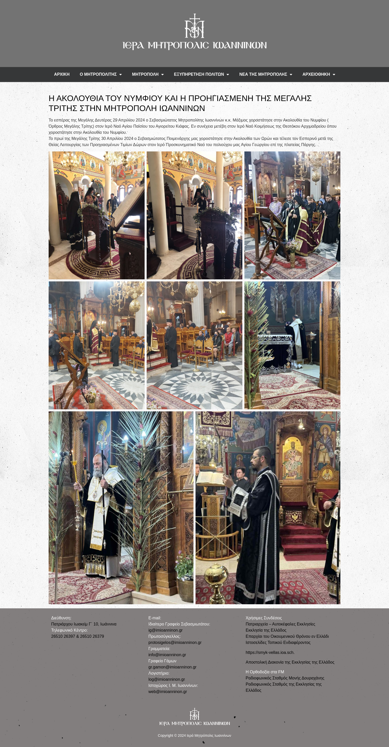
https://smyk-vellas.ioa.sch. (270, 652)
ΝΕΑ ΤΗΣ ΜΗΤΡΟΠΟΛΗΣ (265, 74)
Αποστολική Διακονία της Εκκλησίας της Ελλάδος (290, 662)
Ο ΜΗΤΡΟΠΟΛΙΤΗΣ (101, 74)
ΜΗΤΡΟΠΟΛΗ (148, 74)
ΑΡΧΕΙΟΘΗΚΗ (318, 74)
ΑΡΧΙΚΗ (61, 74)
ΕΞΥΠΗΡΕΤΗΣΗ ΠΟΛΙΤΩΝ (201, 74)
